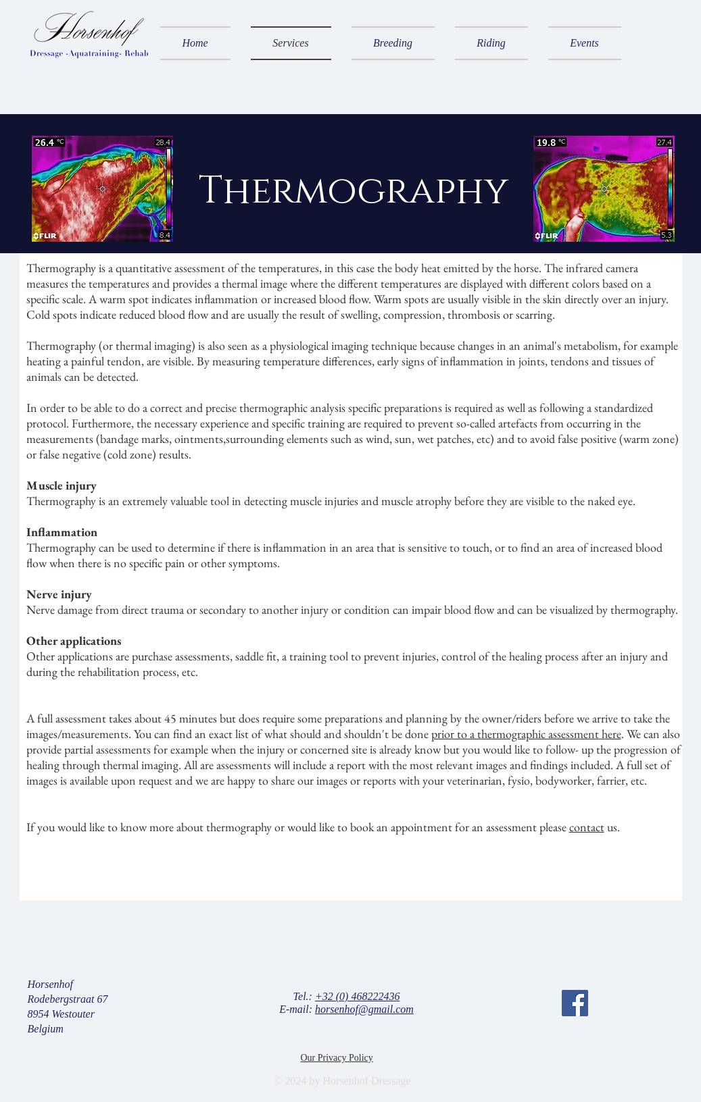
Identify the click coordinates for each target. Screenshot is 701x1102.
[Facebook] (575, 1003)
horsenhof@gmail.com (364, 1009)
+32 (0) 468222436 (357, 996)
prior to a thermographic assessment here (526, 733)
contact (586, 827)
